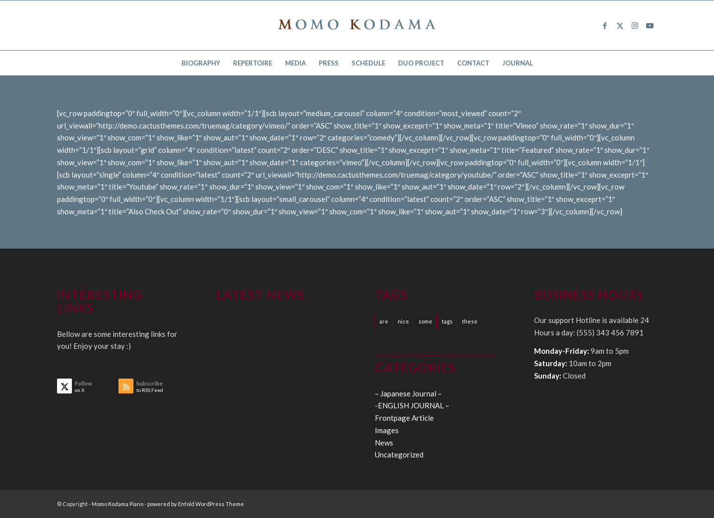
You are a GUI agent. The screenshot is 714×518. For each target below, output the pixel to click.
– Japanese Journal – (408, 393)
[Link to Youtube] (649, 25)
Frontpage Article (404, 417)
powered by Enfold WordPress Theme (195, 504)
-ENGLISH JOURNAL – (412, 405)
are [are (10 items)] (383, 321)
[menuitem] (201, 63)
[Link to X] (619, 25)
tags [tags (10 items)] (447, 321)
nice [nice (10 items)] (403, 321)
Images (387, 430)
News (384, 442)
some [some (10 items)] (425, 321)
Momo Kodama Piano (117, 504)
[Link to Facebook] (604, 25)
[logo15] (357, 25)
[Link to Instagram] (634, 25)
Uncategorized (399, 454)
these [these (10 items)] (469, 321)
